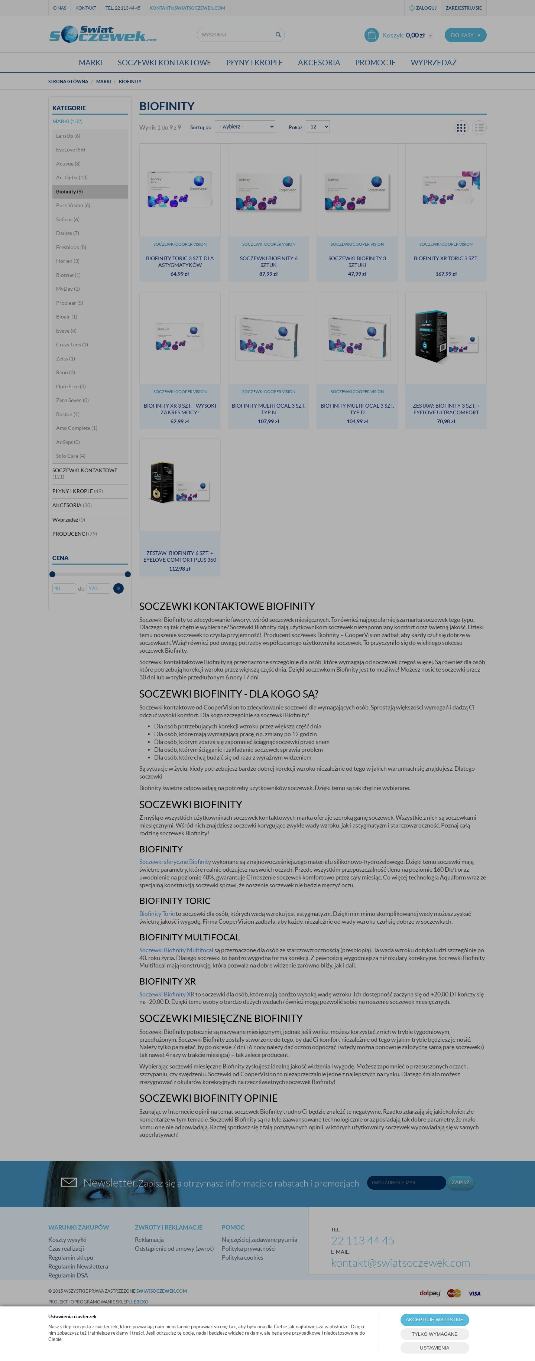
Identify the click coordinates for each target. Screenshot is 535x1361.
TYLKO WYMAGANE (435, 1334)
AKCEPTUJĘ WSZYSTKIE (434, 1319)
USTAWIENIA (434, 1348)
